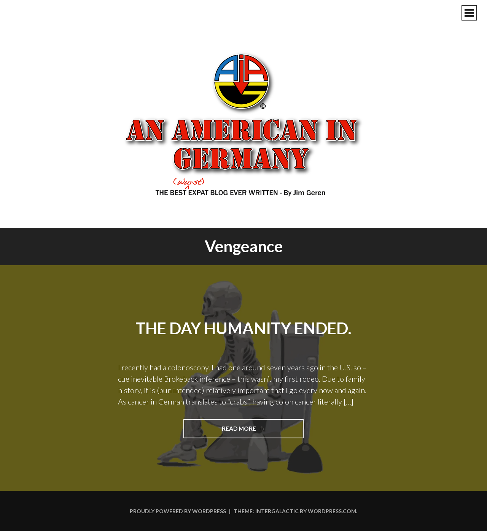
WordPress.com (332, 511)
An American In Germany (243, 123)
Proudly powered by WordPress (178, 511)
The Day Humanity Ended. (243, 328)
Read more (255, 431)
